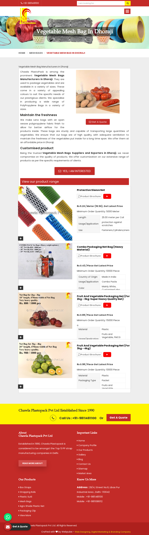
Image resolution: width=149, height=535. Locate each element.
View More (25, 515)
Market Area (84, 473)
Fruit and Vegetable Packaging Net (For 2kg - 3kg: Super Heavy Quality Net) (103, 297)
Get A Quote (98, 121)
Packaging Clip (27, 510)
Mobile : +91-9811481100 (90, 496)
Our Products (85, 450)
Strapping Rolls (27, 492)
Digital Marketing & (100, 531)
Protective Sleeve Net (91, 190)
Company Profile (87, 445)
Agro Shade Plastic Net (31, 506)
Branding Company (121, 531)
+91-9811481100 (30, 3)
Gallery (81, 454)
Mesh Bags (36, 52)
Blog (80, 459)
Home (22, 52)
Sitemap (82, 468)
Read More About (32, 463)
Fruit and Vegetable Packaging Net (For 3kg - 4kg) (103, 347)
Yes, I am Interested (74, 171)
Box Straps (25, 487)
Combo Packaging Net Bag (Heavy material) (100, 248)
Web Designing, (83, 531)
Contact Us (84, 464)
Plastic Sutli (25, 496)
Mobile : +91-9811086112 (89, 501)
